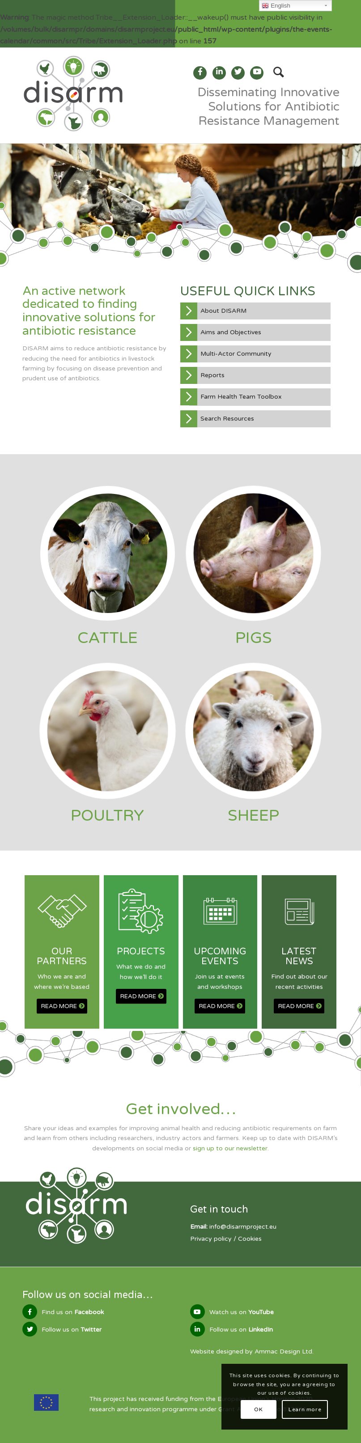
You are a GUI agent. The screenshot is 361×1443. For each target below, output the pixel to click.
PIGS (253, 638)
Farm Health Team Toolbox (241, 396)
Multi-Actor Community (235, 354)
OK (258, 1409)
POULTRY (107, 815)
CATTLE (107, 638)
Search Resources (227, 418)
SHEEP (253, 815)
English (276, 5)
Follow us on (72, 1329)
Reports (212, 375)
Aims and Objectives (230, 332)
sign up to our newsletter (230, 1148)
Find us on (73, 1312)
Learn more (305, 1409)
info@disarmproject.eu (242, 1226)
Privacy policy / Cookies (226, 1239)
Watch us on (241, 1312)
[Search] (274, 72)
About (223, 311)
